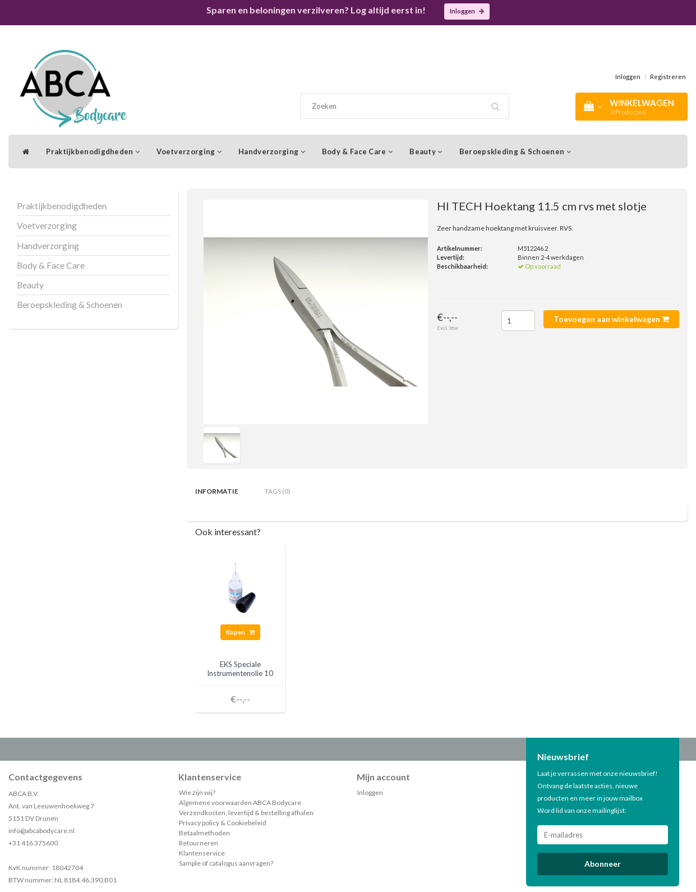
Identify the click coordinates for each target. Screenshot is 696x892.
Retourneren (198, 843)
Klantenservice (202, 853)
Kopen (240, 632)
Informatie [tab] (216, 491)
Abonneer (602, 863)
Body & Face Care (357, 151)
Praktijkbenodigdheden (93, 151)
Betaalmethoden (204, 833)
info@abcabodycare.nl (41, 830)
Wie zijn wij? (197, 792)
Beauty (425, 151)
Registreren (668, 76)
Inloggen (467, 11)
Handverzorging (271, 151)
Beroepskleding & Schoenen (515, 151)
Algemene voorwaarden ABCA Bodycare (240, 802)
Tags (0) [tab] (278, 491)
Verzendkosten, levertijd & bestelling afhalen (246, 812)
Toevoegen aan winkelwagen (611, 319)
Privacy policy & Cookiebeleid (222, 823)
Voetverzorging (189, 151)
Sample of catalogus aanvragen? (226, 863)
